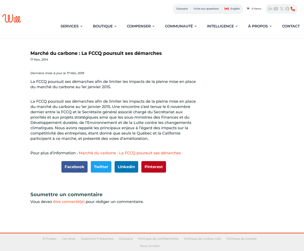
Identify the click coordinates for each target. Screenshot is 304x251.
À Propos (49, 239)
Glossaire (182, 8)
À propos (258, 26)
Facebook (74, 166)
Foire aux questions (206, 8)
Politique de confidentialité (158, 239)
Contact (291, 26)
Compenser (139, 26)
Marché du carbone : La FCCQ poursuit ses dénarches (130, 153)
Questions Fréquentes (97, 239)
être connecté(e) (69, 201)
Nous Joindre (149, 246)
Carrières (68, 239)
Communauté (179, 26)
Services (70, 26)
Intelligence (220, 26)
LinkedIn (126, 166)
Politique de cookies (242, 239)
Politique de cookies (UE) (202, 239)
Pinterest (154, 166)
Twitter (101, 166)
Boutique (103, 26)
